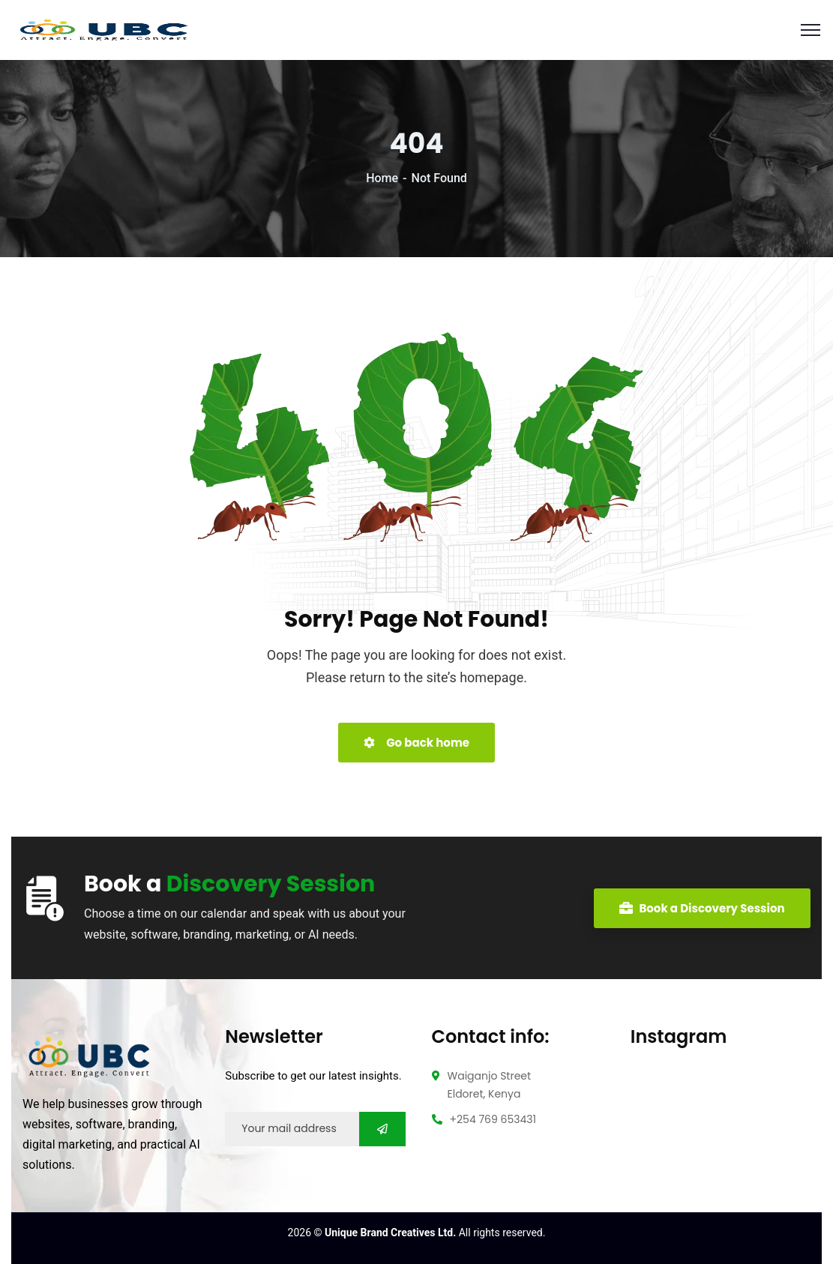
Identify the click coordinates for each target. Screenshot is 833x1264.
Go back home (416, 742)
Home (382, 178)
